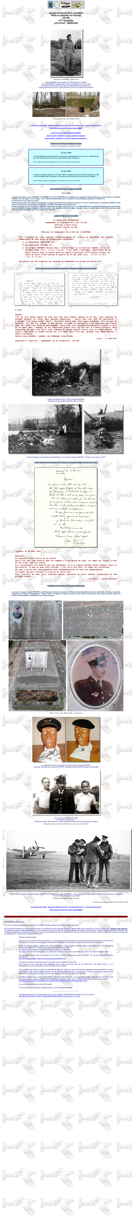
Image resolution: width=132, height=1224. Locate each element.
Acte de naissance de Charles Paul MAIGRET (66, 133)
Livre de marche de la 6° (93, 125)
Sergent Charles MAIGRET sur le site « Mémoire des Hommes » (66, 138)
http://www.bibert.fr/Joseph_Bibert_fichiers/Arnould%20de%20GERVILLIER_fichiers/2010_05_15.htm (53, 981)
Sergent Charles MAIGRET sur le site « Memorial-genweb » (66, 136)
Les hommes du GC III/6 (39, 125)
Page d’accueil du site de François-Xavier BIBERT (66, 128)
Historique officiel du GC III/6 (57, 125)
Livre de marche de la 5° (76, 125)
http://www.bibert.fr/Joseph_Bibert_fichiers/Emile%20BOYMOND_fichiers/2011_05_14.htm (49, 996)
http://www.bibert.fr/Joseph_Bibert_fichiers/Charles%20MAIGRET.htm (42, 958)
